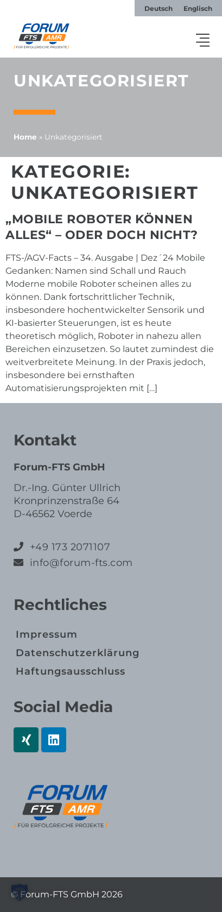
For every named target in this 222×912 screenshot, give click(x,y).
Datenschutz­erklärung (77, 653)
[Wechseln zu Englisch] (198, 8)
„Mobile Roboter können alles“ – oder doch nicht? (101, 227)
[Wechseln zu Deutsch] (158, 8)
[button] (203, 41)
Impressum (47, 634)
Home (25, 137)
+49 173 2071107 (70, 547)
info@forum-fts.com (80, 563)
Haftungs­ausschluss (70, 671)
